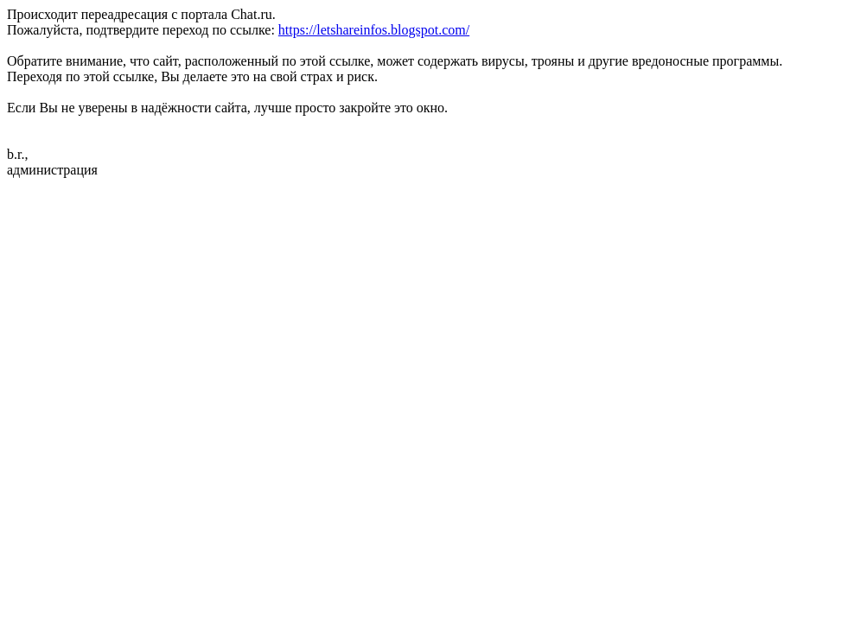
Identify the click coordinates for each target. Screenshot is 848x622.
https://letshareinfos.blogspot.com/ (373, 29)
